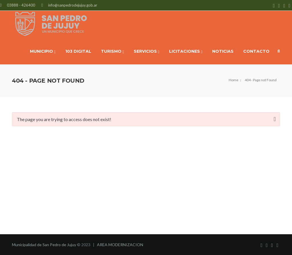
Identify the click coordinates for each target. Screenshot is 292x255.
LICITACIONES (185, 51)
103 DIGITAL (78, 51)
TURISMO (112, 51)
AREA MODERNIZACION (120, 244)
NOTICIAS (223, 51)
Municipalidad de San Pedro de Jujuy (44, 244)
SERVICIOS (146, 51)
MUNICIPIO (43, 51)
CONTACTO (256, 51)
